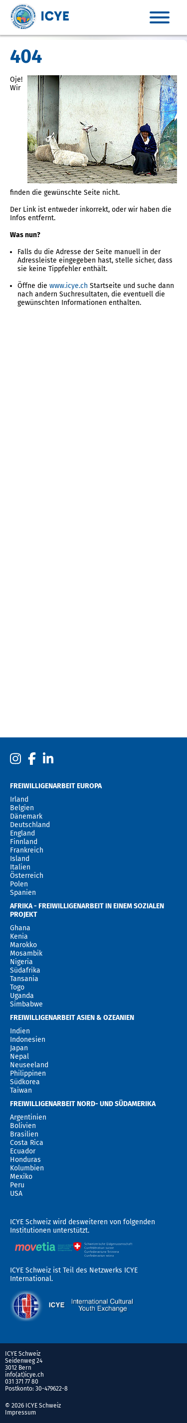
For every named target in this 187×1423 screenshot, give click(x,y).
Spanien (23, 892)
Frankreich (26, 850)
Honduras (25, 1159)
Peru (17, 1185)
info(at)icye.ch (24, 1374)
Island (19, 858)
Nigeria (21, 962)
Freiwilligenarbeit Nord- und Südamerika (83, 1104)
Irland (19, 799)
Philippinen (28, 1073)
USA (16, 1193)
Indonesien (27, 1039)
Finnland (23, 842)
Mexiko (21, 1176)
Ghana (20, 928)
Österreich (26, 875)
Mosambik (26, 953)
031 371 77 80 (21, 1381)
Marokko (23, 945)
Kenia (19, 936)
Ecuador (22, 1151)
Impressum (20, 1412)
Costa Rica (26, 1142)
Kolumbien (27, 1168)
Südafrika (25, 970)
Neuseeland (29, 1065)
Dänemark (26, 816)
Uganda (22, 996)
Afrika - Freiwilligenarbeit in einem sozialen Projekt (87, 910)
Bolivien (23, 1126)
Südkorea (25, 1082)
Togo (17, 987)
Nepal (19, 1056)
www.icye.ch (68, 286)
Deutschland (30, 825)
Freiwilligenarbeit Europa (56, 786)
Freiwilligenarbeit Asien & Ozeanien (72, 1017)
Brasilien (24, 1134)
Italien (20, 867)
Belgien (22, 808)
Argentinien (28, 1117)
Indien (20, 1031)
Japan (19, 1048)
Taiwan (21, 1090)
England (22, 833)
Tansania (24, 979)
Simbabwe (26, 1004)
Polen (19, 884)
